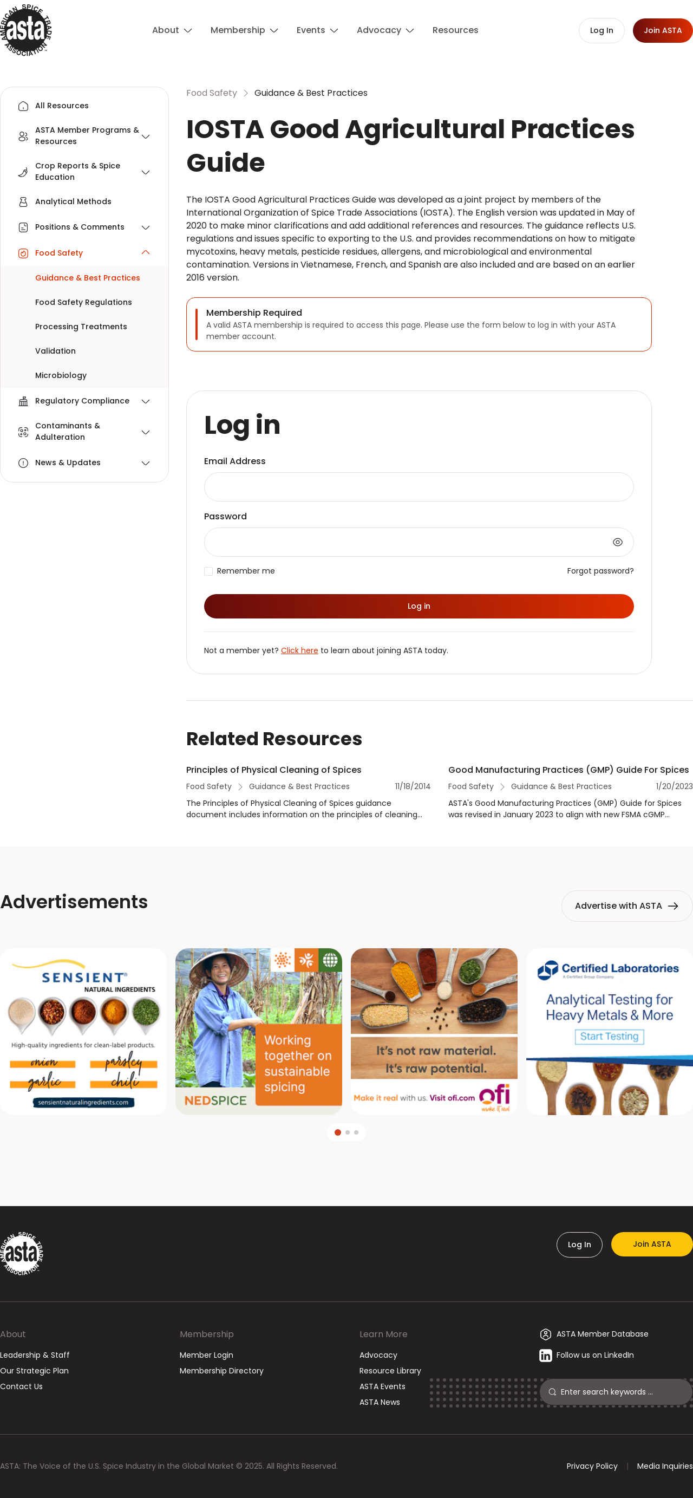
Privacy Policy (592, 1466)
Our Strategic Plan (34, 1370)
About (13, 1334)
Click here (299, 650)
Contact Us (21, 1386)
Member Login (206, 1355)
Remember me (246, 570)
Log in (419, 606)
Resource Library (390, 1370)
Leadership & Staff (35, 1355)
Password (225, 516)
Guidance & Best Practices (311, 93)
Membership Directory (222, 1370)
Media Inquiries (665, 1466)
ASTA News (379, 1402)
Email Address (235, 461)
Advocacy (378, 1355)
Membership (207, 1334)
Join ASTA (652, 1244)
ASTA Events (382, 1386)
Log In (579, 1244)
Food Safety (211, 93)
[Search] (622, 1392)
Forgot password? (600, 570)
